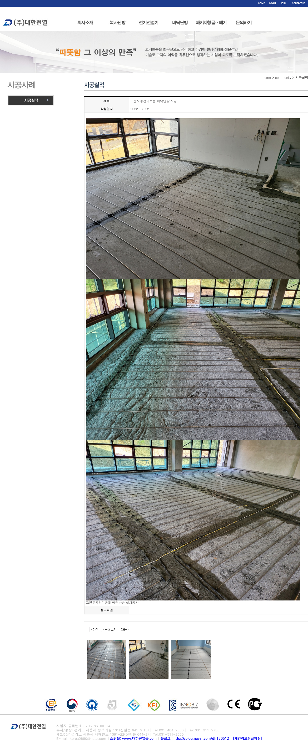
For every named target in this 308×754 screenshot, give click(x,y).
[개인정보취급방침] (247, 738)
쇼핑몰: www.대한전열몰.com (133, 738)
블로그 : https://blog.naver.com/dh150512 (195, 738)
